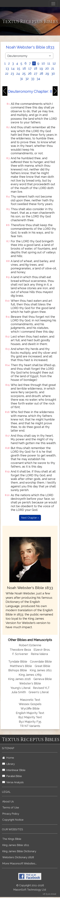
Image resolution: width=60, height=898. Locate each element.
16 (24, 68)
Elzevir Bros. (42, 649)
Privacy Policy (10, 813)
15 (18, 68)
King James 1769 (30, 674)
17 (30, 68)
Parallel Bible (12, 776)
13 (7, 68)
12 (54, 63)
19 (41, 68)
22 (6, 73)
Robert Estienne (30, 645)
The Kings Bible (11, 838)
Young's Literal (21, 688)
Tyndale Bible (17, 661)
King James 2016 (19, 679)
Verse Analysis (13, 782)
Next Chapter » (30, 517)
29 (47, 73)
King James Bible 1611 (15, 845)
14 (12, 68)
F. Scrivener (20, 654)
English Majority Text (30, 713)
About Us (8, 801)
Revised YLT (41, 688)
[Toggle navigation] (53, 3)
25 (23, 73)
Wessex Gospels (30, 704)
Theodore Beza (20, 649)
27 (35, 73)
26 (29, 73)
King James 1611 (41, 670)
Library (8, 763)
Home (8, 757)
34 (38, 79)
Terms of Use (10, 807)
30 (53, 73)
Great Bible (42, 666)
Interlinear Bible (13, 770)
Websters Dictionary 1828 (18, 857)
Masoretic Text (30, 699)
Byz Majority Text (30, 717)
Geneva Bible (42, 679)
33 (32, 79)
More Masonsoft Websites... (19, 863)
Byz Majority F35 (30, 721)
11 (49, 63)
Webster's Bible (30, 683)
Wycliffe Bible (30, 708)
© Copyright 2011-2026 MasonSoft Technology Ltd (29, 887)
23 (12, 73)
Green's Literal (39, 692)
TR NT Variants (30, 726)
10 (43, 63)
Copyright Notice (13, 819)
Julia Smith (19, 692)
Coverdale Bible (41, 661)
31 (21, 79)
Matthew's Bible (21, 666)
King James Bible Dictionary (19, 851)
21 (52, 68)
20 (47, 68)
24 (18, 73)
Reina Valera (39, 654)
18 (35, 68)
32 (27, 79)
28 (41, 73)
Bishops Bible (17, 670)
